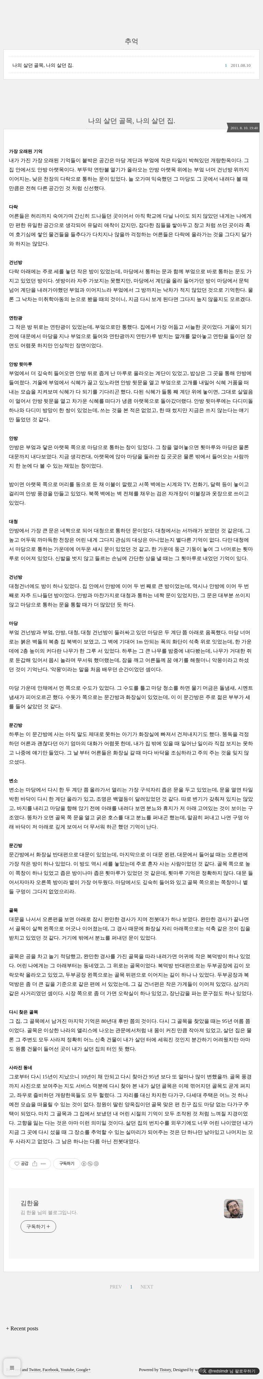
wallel (200, 1369)
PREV (116, 1287)
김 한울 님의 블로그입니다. (49, 1212)
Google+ (83, 1369)
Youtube (67, 1369)
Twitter (34, 1369)
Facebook (50, 1369)
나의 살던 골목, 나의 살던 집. (43, 65)
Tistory (165, 1369)
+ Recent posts (22, 1328)
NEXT (146, 1287)
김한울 (30, 1203)
